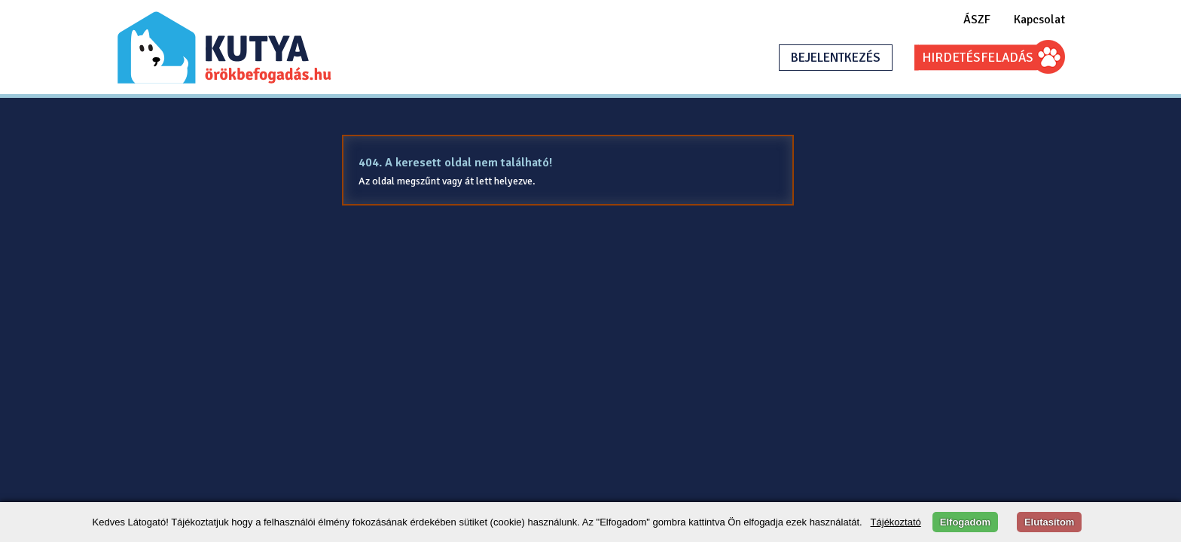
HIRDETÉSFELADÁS (977, 57)
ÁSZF (976, 19)
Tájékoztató (896, 522)
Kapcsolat (1039, 19)
